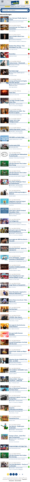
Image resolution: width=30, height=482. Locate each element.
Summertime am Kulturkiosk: (15, 39)
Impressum (24, 479)
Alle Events (7, 6)
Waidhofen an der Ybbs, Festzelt (14, 279)
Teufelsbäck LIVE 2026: (14, 64)
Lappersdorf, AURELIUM (13, 373)
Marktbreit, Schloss (12, 420)
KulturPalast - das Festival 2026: (16, 103)
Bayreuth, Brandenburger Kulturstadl (14, 448)
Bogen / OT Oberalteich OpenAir (14, 382)
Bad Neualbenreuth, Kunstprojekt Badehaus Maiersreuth (17, 261)
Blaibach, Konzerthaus (12, 287)
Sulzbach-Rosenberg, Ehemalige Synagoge (15, 114)
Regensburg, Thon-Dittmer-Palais (14, 94)
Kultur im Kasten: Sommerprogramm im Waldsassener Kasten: (17, 85)
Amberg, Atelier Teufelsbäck (13, 66)
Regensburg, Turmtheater (13, 303)
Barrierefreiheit (18, 480)
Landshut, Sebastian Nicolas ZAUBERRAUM (15, 364)
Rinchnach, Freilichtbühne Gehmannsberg (15, 148)
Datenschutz (11, 480)
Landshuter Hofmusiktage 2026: (16, 319)
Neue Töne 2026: (13, 268)
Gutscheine (23, 6)
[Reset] (28, 10)
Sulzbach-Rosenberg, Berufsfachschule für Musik (16, 243)
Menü (2, 1)
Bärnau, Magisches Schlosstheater (14, 328)
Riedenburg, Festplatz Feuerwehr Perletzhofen (16, 252)
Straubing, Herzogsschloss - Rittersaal (14, 270)
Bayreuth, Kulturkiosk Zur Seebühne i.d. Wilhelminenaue (17, 41)
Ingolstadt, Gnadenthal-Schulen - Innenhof (15, 139)
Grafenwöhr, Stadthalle (12, 336)
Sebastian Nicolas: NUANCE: (15, 362)
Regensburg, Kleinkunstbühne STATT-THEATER (16, 21)
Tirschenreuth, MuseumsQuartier (14, 441)
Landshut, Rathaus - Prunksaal (13, 320)
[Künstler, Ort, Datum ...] (15, 10)
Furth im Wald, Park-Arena (13, 49)
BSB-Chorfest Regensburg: (15, 213)
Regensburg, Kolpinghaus (13, 215)
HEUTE (12, 6)
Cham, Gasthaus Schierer (13, 75)
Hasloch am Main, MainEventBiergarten (15, 391)
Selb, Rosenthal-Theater (12, 123)
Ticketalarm (17, 6)
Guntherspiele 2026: (13, 147)
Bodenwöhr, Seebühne (12, 311)
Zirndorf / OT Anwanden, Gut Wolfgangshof (16, 105)
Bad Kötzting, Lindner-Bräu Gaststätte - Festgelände (17, 167)
